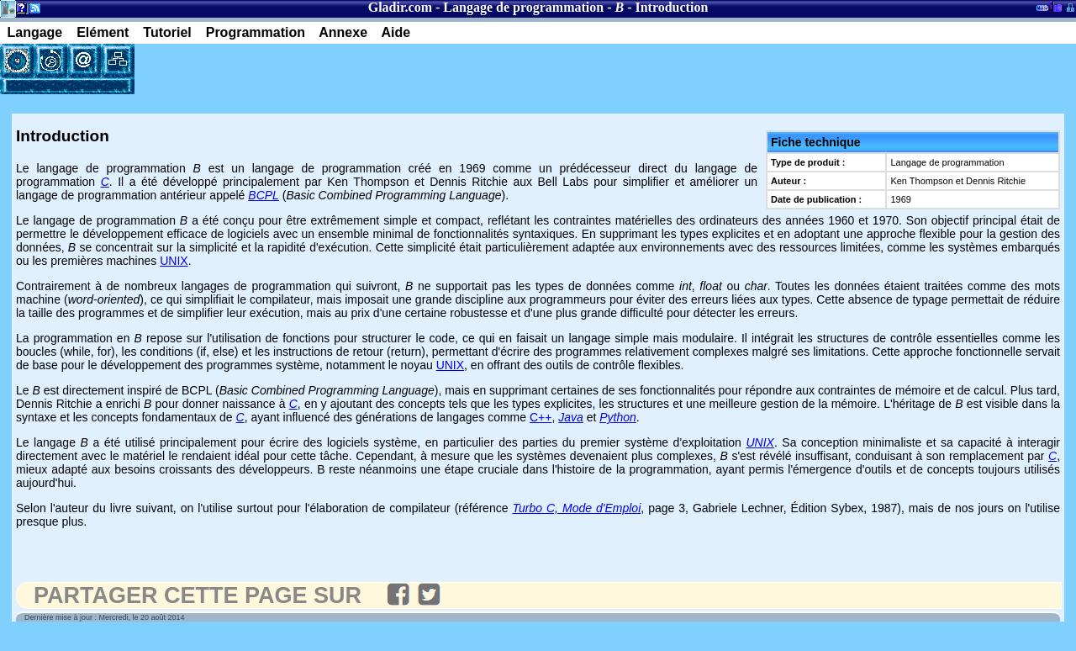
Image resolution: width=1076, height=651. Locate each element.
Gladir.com (400, 7)
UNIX (173, 260)
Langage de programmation (523, 7)
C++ (540, 417)
